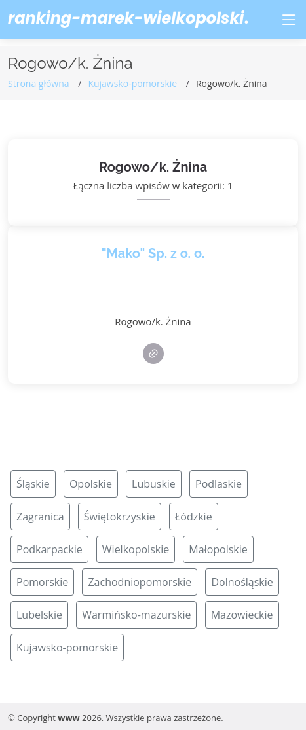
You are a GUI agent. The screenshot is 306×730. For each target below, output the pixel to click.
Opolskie (90, 484)
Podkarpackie (49, 549)
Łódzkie (193, 516)
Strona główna (38, 83)
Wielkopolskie (135, 549)
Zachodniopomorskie (139, 582)
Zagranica (40, 516)
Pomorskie (42, 582)
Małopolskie (218, 549)
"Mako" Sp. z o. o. (153, 253)
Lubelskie (39, 615)
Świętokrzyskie (119, 516)
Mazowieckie (242, 615)
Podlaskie (218, 484)
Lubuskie (154, 484)
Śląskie (33, 484)
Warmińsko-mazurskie (136, 615)
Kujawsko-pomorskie (132, 83)
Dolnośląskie (242, 582)
